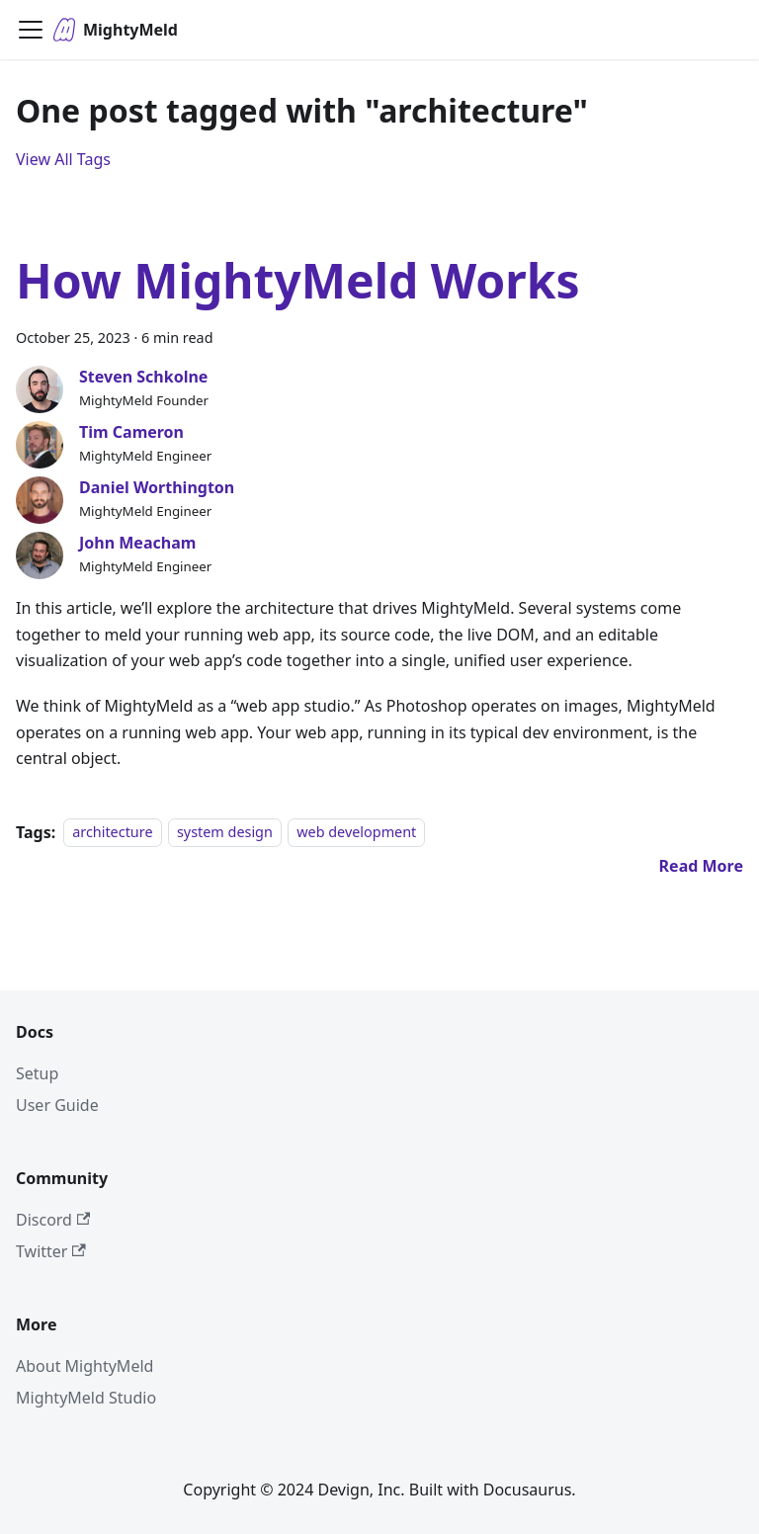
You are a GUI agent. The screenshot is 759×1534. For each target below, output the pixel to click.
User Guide (57, 1105)
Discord (53, 1220)
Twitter (51, 1251)
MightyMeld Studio (86, 1397)
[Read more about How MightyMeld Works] (701, 866)
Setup (37, 1073)
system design (225, 832)
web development (356, 832)
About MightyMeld (84, 1366)
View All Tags (63, 159)
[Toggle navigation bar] (30, 29)
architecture (112, 832)
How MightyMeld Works (298, 280)
